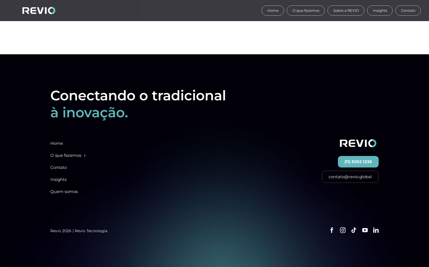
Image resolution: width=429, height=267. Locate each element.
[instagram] (343, 230)
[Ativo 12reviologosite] (38, 9)
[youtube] (365, 230)
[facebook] (332, 230)
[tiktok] (353, 230)
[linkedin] (376, 230)
